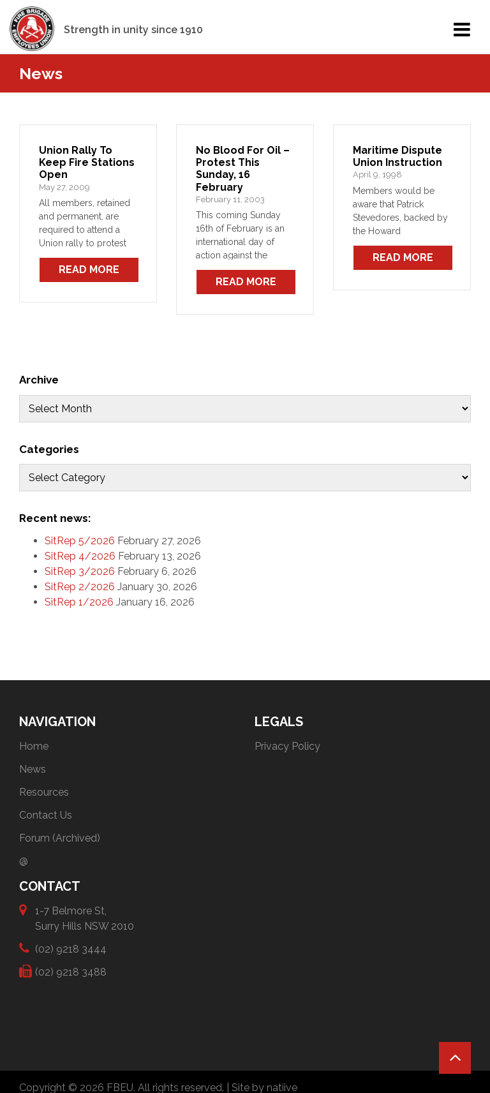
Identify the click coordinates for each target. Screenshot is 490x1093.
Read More (89, 270)
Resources (44, 792)
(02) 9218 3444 (71, 948)
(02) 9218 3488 (71, 971)
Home (33, 746)
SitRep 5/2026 (80, 541)
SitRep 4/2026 (80, 556)
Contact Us (45, 815)
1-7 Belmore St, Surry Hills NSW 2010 (84, 917)
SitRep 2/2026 (80, 587)
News (32, 769)
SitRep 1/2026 (79, 602)
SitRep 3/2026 (80, 571)
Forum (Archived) (59, 838)
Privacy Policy (287, 746)
